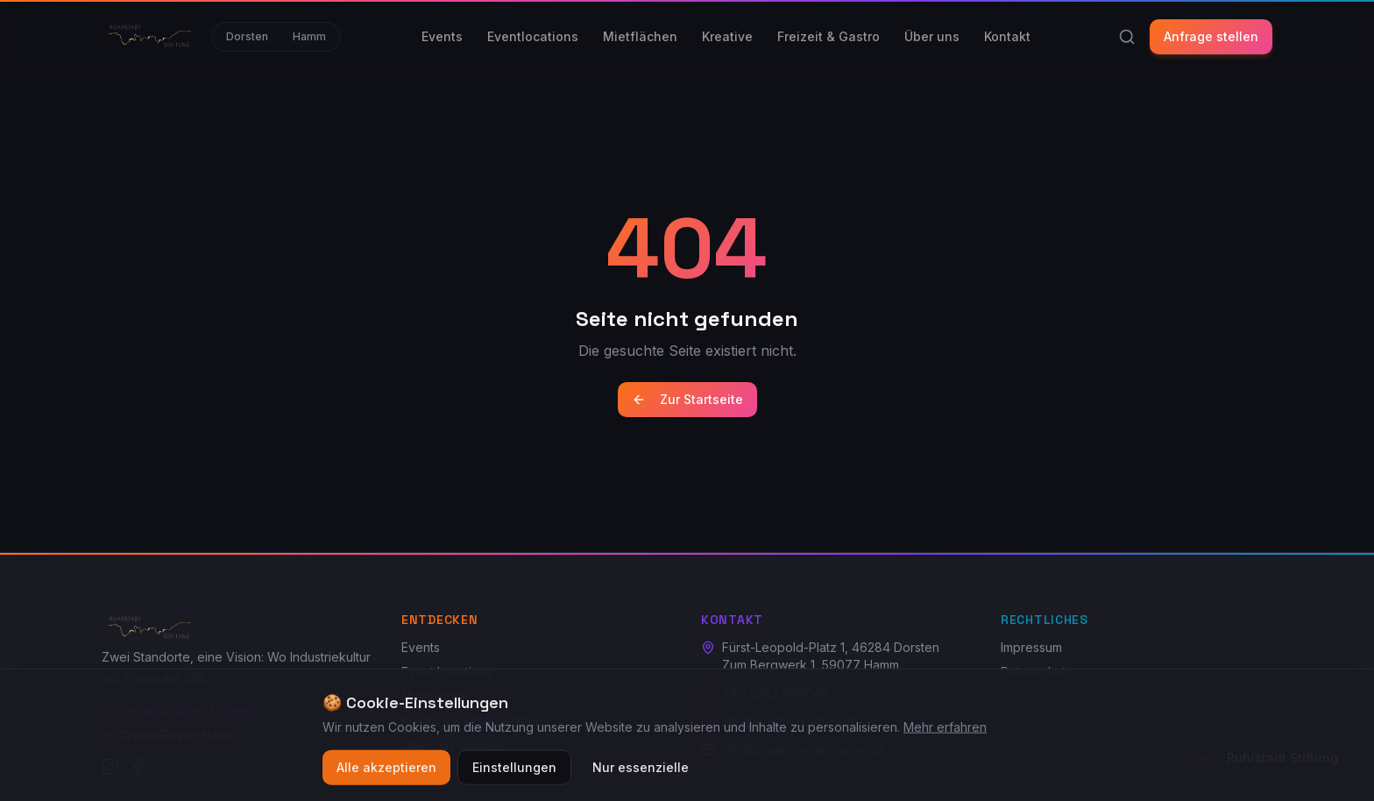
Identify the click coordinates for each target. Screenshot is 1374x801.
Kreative (727, 36)
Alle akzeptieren (386, 775)
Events (442, 36)
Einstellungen (514, 775)
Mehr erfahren (945, 734)
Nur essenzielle (640, 775)
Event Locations (446, 671)
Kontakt (1007, 36)
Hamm (309, 36)
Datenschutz (1037, 671)
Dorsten (247, 36)
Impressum (1031, 647)
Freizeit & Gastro (828, 36)
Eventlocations (532, 36)
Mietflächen (640, 36)
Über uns (932, 36)
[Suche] (1127, 37)
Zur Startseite (687, 399)
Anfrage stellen (1211, 36)
